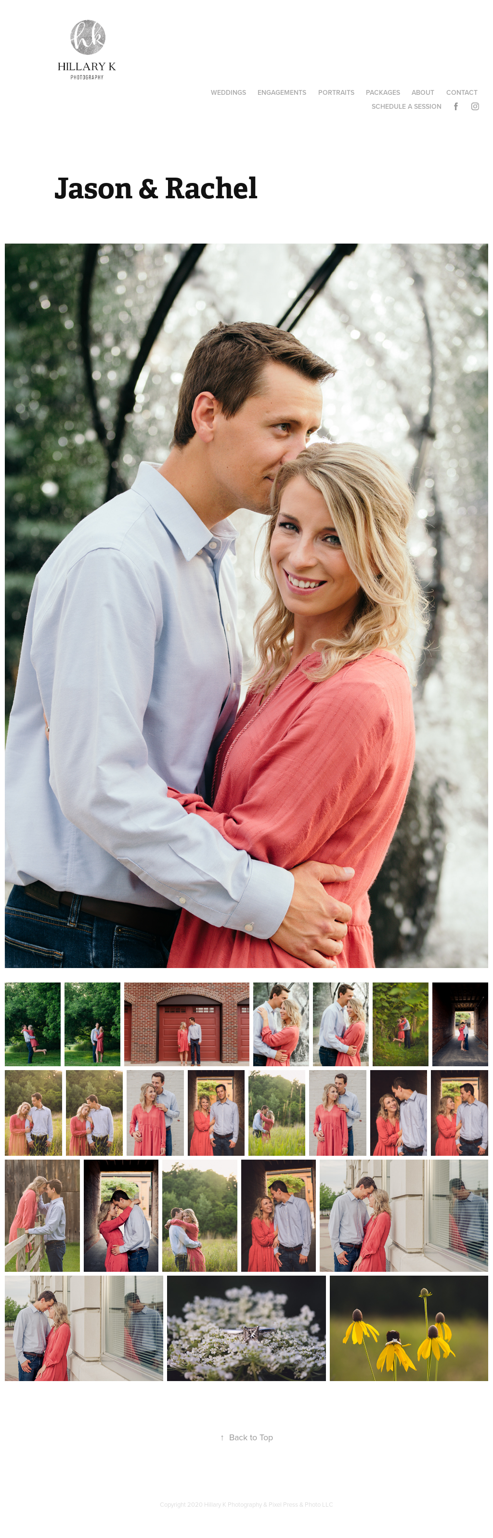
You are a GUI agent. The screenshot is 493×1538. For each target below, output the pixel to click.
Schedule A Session (406, 106)
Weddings (228, 92)
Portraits (336, 92)
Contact (462, 92)
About (423, 92)
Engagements (282, 92)
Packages (383, 92)
